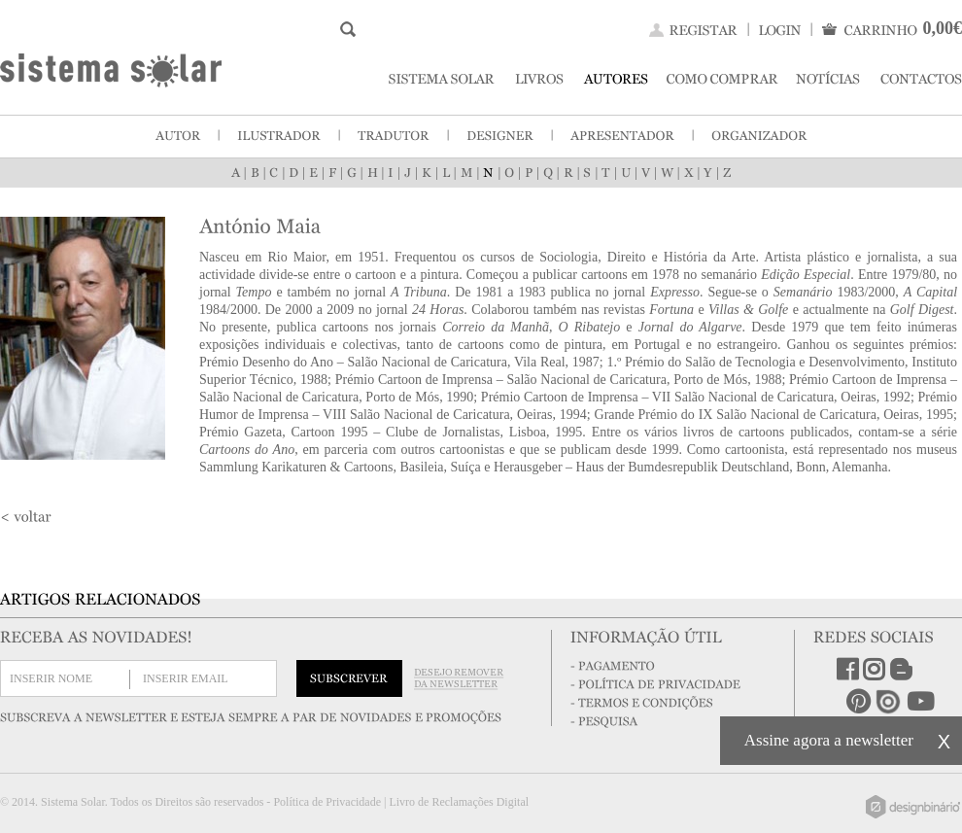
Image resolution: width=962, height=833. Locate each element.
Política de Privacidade (327, 802)
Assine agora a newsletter (828, 740)
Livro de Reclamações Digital (459, 802)
